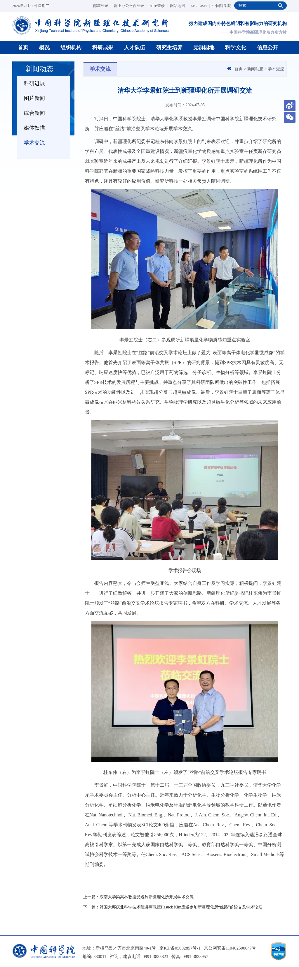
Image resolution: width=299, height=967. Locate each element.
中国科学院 (221, 5)
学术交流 (34, 143)
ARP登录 (159, 5)
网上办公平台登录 (130, 5)
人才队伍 (134, 47)
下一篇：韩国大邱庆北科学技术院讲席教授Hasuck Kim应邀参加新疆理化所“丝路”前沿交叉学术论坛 (173, 907)
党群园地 (203, 47)
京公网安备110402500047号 (230, 948)
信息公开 (267, 47)
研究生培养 (169, 47)
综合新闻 (34, 113)
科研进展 (34, 83)
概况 (44, 47)
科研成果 (102, 47)
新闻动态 (255, 69)
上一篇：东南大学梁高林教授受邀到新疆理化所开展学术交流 (138, 897)
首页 (23, 47)
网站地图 (179, 5)
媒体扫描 (34, 128)
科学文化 (235, 47)
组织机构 (70, 47)
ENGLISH (200, 5)
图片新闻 (34, 98)
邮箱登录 (102, 5)
